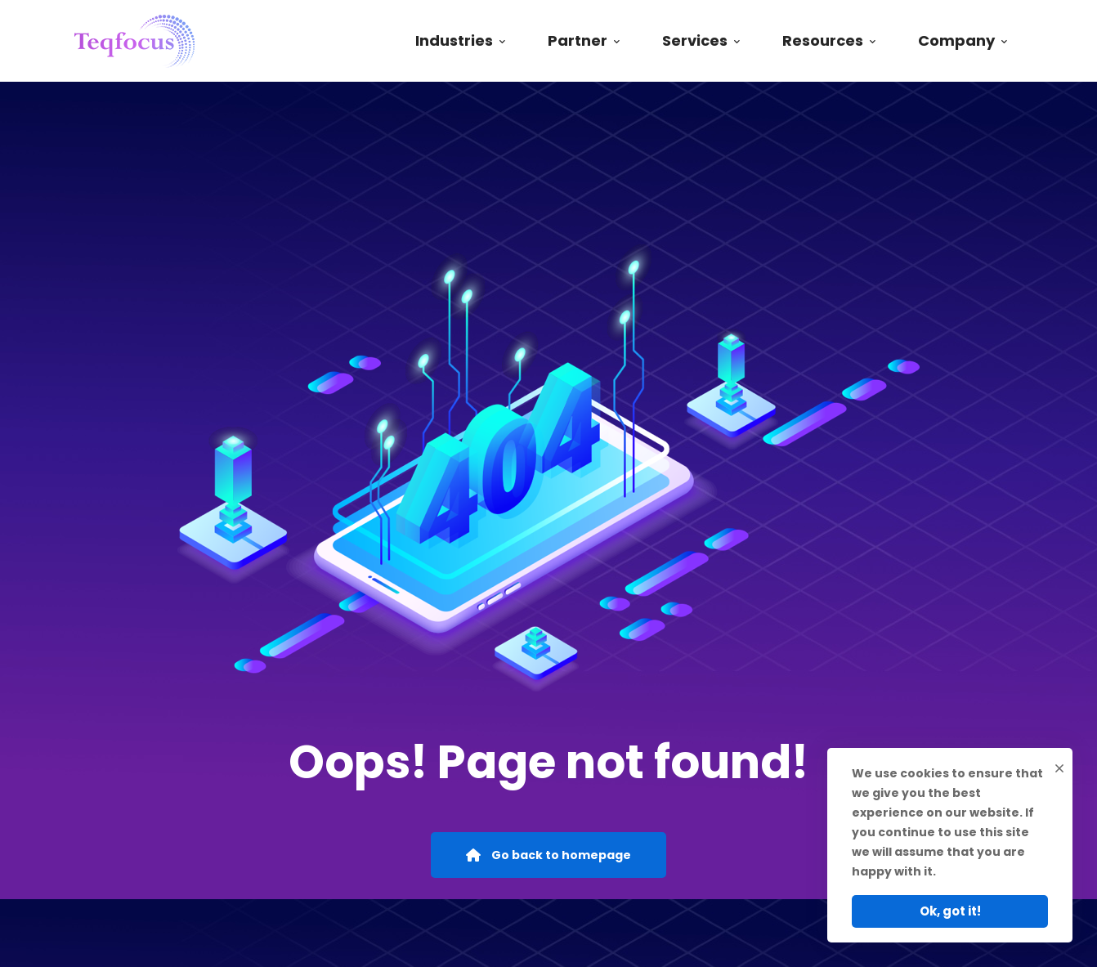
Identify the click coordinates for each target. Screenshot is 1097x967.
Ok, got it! (950, 911)
